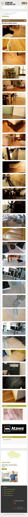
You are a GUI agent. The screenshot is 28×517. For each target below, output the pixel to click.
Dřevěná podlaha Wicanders (9, 489)
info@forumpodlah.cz (19, 500)
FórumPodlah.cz (7, 514)
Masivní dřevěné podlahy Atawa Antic (13, 413)
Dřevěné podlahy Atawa (7, 14)
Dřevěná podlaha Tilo (8, 493)
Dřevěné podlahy (13, 13)
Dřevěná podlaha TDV (8, 495)
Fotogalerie (7, 13)
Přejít (4, 469)
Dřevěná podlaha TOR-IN (9, 491)
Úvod (3, 13)
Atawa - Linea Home (14, 428)
